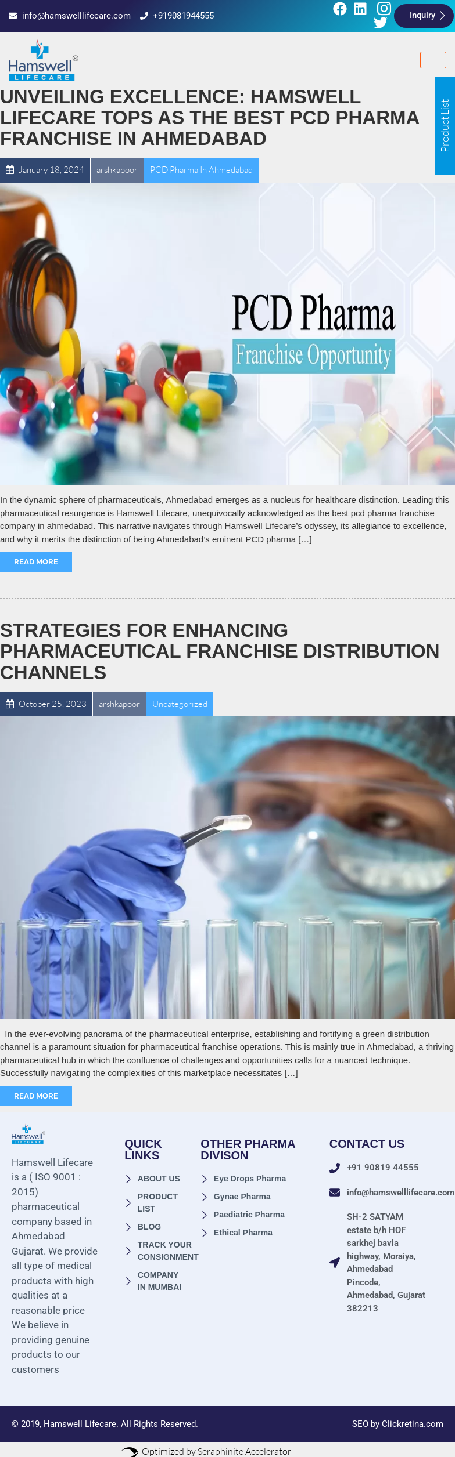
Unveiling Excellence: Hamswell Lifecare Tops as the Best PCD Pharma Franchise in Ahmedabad (209, 118)
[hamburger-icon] (433, 60)
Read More (36, 561)
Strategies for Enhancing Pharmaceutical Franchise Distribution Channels (220, 651)
